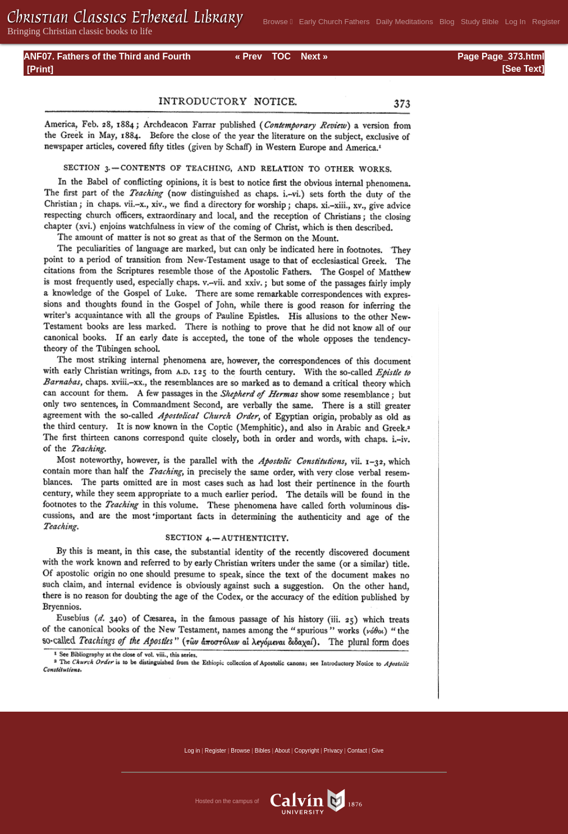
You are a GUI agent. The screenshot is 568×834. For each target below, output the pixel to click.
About (282, 751)
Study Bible (479, 21)
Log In (515, 21)
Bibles (263, 751)
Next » (314, 56)
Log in (192, 751)
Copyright (307, 751)
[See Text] (523, 69)
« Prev (248, 56)
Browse (277, 21)
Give (377, 751)
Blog (447, 21)
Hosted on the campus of (284, 801)
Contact (357, 751)
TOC (281, 56)
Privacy (333, 751)
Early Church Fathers (334, 21)
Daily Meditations (404, 21)
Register (546, 21)
